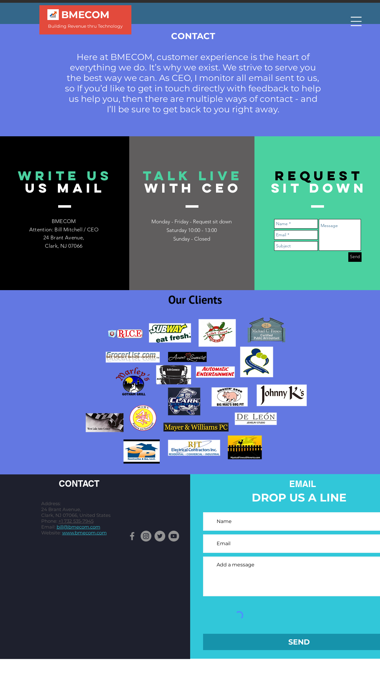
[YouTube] (173, 536)
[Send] (355, 257)
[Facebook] (132, 536)
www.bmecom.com (84, 533)
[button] (356, 21)
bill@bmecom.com (78, 527)
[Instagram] (146, 536)
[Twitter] (159, 536)
